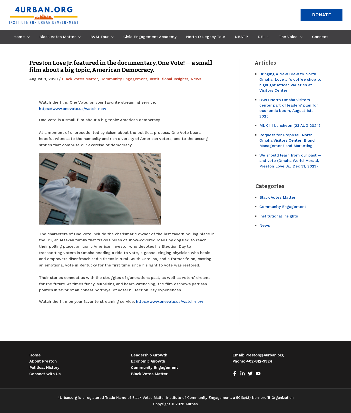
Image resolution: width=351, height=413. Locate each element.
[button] (321, 15)
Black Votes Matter (80, 79)
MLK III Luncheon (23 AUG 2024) (290, 125)
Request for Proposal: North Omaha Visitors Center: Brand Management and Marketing (287, 140)
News (196, 79)
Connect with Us (44, 373)
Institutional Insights (169, 79)
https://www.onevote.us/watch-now (73, 108)
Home (35, 355)
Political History (44, 367)
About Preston (43, 361)
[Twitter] (250, 373)
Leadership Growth (149, 355)
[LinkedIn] (242, 373)
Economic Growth (148, 361)
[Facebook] (234, 373)
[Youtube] (258, 373)
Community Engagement (124, 79)
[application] (26, 36)
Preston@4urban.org (264, 355)
